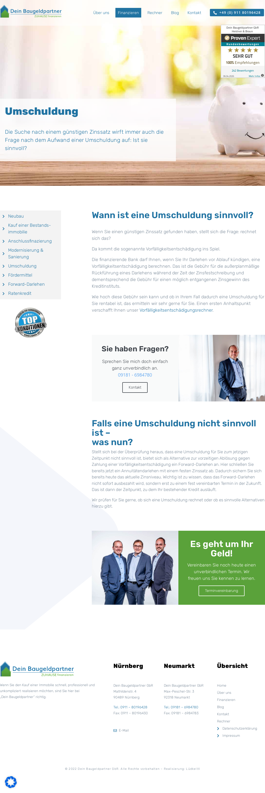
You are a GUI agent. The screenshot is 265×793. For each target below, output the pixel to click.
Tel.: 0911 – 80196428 (130, 707)
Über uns (101, 12)
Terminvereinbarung (221, 590)
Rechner (154, 12)
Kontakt (194, 12)
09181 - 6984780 (135, 375)
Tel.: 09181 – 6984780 (181, 707)
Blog (175, 12)
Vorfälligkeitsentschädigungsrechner (176, 310)
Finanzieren (128, 12)
